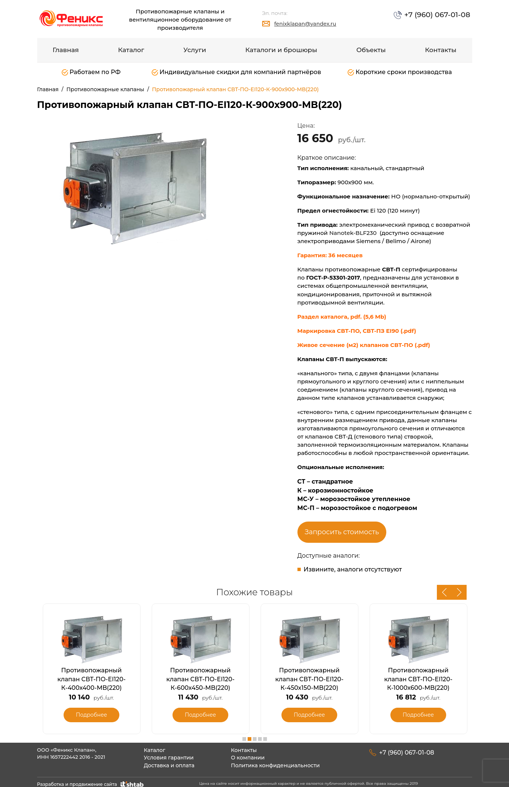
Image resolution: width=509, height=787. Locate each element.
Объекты (371, 50)
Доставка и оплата (169, 761)
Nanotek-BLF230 (353, 232)
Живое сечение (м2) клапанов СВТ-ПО (356, 344)
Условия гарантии (169, 754)
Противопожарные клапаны (105, 89)
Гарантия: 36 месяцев (330, 255)
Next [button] (459, 592)
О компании (248, 754)
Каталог (131, 50)
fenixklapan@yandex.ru (305, 23)
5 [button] (265, 735)
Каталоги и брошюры (281, 50)
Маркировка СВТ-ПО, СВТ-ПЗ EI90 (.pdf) (356, 330)
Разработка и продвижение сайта (91, 781)
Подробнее (91, 713)
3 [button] (255, 735)
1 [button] (244, 735)
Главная (66, 50)
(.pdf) (422, 344)
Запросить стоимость (342, 532)
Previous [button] (444, 592)
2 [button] (249, 735)
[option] (143, 186)
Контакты (441, 50)
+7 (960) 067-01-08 (441, 13)
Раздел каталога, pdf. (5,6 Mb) (341, 316)
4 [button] (260, 735)
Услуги (194, 50)
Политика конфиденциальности (275, 761)
